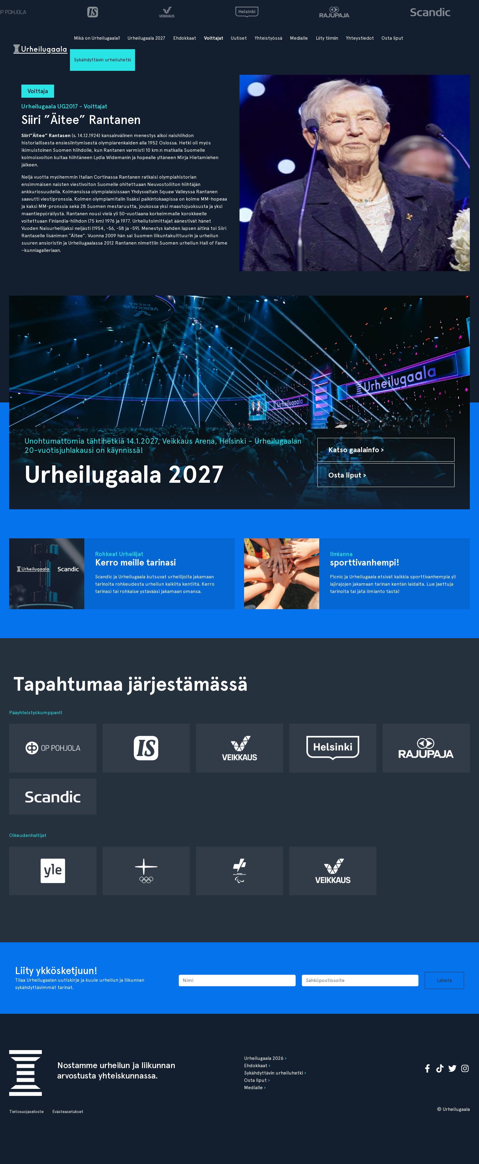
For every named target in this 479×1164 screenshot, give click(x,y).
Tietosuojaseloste (26, 1111)
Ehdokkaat (184, 38)
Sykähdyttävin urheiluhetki (102, 60)
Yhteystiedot (360, 38)
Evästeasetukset (67, 1111)
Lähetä (444, 980)
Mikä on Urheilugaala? (97, 38)
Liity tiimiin (327, 38)
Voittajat (213, 38)
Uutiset (239, 38)
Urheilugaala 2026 (263, 1058)
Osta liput (392, 38)
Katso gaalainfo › (356, 449)
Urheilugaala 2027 (146, 38)
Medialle (299, 38)
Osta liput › (347, 475)
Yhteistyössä (268, 38)
